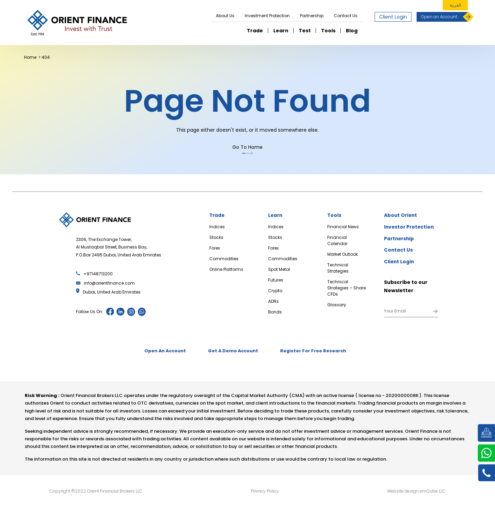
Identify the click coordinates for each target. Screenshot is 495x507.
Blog (352, 30)
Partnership (311, 16)
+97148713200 (94, 274)
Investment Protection (267, 16)
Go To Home (247, 149)
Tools (328, 30)
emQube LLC (433, 491)
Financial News (343, 227)
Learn (280, 30)
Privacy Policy (265, 491)
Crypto (275, 291)
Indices (217, 227)
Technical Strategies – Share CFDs (346, 288)
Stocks (216, 237)
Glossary (336, 305)
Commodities (224, 259)
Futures (275, 280)
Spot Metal (279, 269)
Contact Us (346, 16)
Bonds (275, 312)
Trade (255, 30)
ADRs (273, 301)
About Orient (401, 215)
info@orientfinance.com (105, 283)
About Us (225, 16)
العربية (455, 5)
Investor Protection (410, 227)
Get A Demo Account (233, 351)
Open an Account (444, 17)
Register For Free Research (317, 351)
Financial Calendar (337, 240)
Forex (214, 248)
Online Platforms (226, 269)
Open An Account (161, 351)
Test (305, 30)
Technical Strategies (338, 268)
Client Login (393, 16)
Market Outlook (342, 254)
